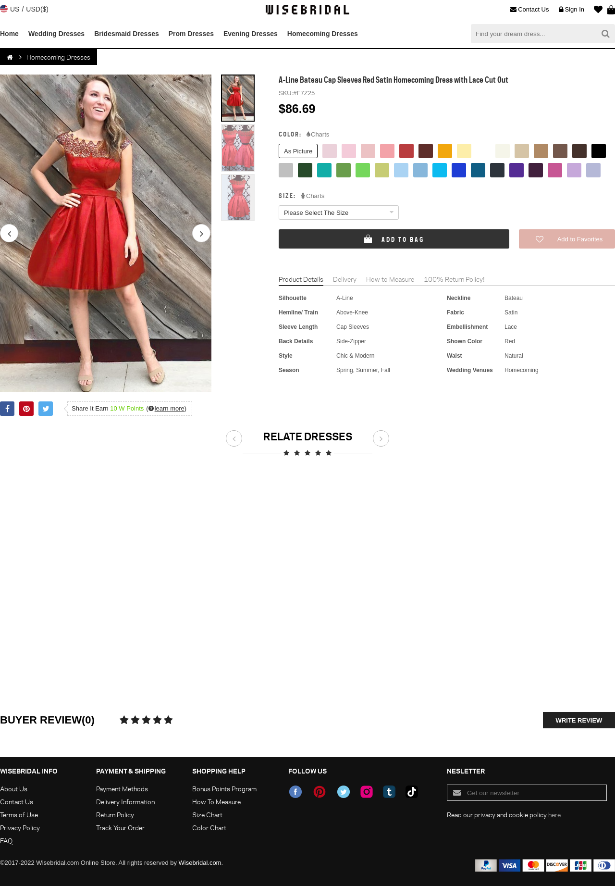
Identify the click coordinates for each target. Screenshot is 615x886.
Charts (318, 134)
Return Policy (115, 815)
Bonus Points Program (224, 789)
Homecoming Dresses (322, 33)
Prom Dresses (191, 33)
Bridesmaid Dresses (126, 33)
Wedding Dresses (56, 33)
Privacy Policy (20, 828)
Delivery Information (125, 802)
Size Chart (207, 815)
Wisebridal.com (200, 862)
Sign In (571, 9)
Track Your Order (120, 828)
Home (9, 33)
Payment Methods (122, 789)
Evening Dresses (250, 33)
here (554, 815)
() (166, 408)
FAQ (6, 840)
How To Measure (216, 802)
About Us (13, 789)
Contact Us (529, 9)
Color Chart (209, 828)
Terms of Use (19, 815)
